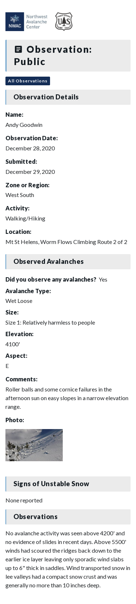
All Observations (28, 80)
